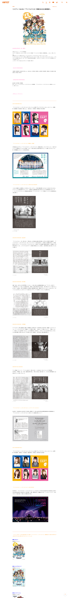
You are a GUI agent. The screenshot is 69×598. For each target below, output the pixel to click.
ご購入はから (18, 93)
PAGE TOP (65, 594)
